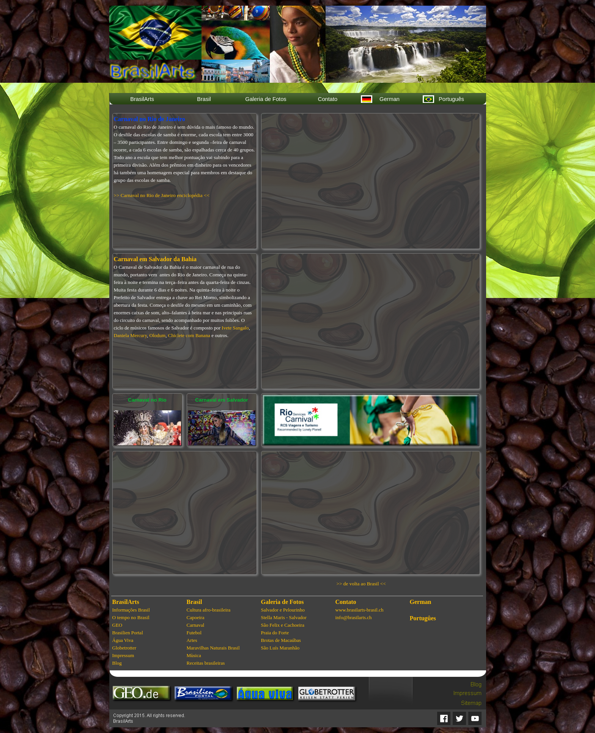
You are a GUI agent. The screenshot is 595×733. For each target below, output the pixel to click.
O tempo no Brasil (131, 617)
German (420, 602)
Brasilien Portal (127, 632)
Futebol (194, 632)
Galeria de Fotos (282, 602)
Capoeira (196, 617)
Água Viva (123, 640)
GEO (117, 625)
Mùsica (194, 655)
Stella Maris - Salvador (284, 617)
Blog (117, 663)
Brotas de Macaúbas (281, 640)
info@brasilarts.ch (353, 617)
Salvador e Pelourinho (283, 610)
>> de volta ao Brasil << (361, 583)
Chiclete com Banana (189, 335)
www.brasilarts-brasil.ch (359, 610)
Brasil (194, 602)
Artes (192, 640)
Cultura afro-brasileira (209, 610)
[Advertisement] (184, 512)
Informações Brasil (131, 610)
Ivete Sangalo (235, 328)
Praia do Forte (275, 632)
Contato (345, 602)
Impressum (123, 655)
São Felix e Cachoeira (282, 625)
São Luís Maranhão (280, 648)
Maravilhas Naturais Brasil (213, 648)
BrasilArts (125, 602)
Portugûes (423, 618)
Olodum (158, 335)
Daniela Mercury (130, 335)
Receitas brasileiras (206, 663)
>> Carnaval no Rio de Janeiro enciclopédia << (162, 195)
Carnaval (196, 625)
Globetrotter (124, 648)
